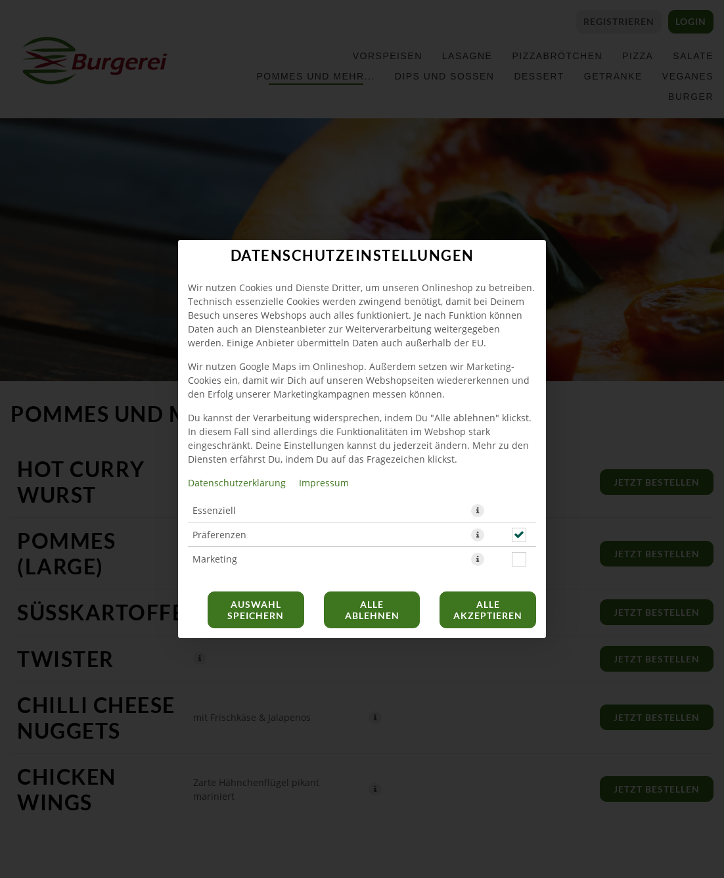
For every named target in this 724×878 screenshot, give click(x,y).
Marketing (214, 559)
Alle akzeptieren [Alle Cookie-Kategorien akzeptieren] (487, 610)
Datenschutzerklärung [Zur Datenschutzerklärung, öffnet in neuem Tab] (237, 482)
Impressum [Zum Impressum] (324, 482)
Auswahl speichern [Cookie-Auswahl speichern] (255, 610)
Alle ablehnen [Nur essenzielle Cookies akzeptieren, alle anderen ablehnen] (372, 610)
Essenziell (214, 510)
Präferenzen (219, 534)
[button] (477, 510)
